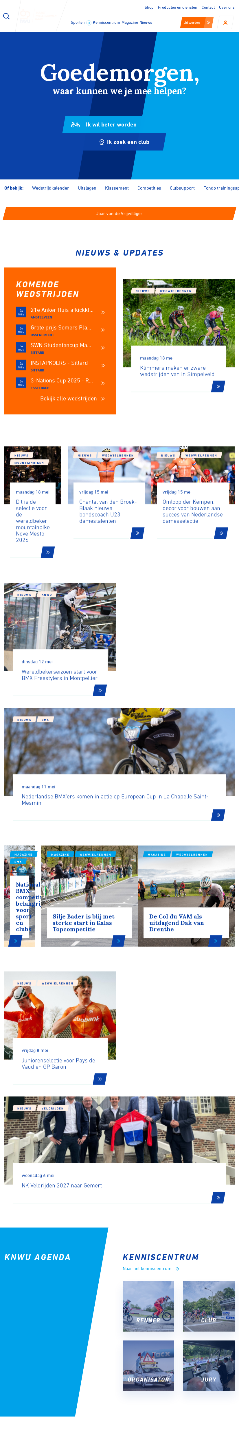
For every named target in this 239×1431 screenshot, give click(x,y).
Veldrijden (171, 933)
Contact (208, 7)
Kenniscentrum (106, 22)
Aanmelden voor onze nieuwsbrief (66, 1258)
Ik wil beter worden (106, 124)
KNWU (47, 633)
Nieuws (145, 22)
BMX (164, 644)
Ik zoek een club (109, 141)
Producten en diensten (177, 7)
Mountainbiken (54, 494)
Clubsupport (182, 187)
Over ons (227, 7)
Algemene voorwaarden (215, 1424)
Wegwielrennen (176, 330)
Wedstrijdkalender (50, 187)
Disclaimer (148, 1424)
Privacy (175, 1424)
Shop (149, 7)
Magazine (130, 22)
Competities (149, 187)
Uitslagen (87, 187)
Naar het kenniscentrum (151, 1055)
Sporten (81, 22)
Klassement (117, 187)
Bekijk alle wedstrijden (72, 437)
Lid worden (196, 22)
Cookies (120, 1424)
